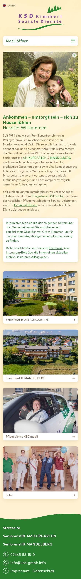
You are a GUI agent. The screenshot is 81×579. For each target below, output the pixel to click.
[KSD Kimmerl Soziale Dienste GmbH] (40, 17)
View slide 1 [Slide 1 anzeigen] (58, 101)
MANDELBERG (60, 158)
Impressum (20, 571)
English (9, 5)
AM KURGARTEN (35, 158)
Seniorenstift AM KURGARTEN (29, 536)
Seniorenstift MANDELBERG (27, 544)
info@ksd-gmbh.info (24, 562)
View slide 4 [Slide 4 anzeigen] (73, 101)
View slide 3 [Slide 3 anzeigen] (68, 101)
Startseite (11, 528)
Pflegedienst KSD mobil (47, 196)
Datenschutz (44, 571)
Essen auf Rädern (25, 205)
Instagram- (13, 252)
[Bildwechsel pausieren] (74, 55)
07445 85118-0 (19, 554)
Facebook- (56, 248)
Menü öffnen (40, 41)
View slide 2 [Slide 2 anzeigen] (63, 101)
